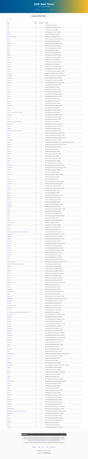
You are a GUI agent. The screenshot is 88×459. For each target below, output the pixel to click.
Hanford (8, 142)
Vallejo (8, 388)
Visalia (8, 397)
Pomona (8, 252)
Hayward (8, 146)
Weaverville (9, 404)
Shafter (8, 346)
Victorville (9, 395)
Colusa (8, 68)
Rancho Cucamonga (11, 261)
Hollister (8, 151)
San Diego (9, 303)
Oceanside (9, 225)
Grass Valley (9, 140)
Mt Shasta (9, 206)
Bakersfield (9, 34)
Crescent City (9, 80)
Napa (8, 208)
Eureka (8, 101)
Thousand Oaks (10, 365)
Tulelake (8, 376)
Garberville (9, 128)
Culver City (9, 82)
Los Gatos (9, 188)
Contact (50, 9)
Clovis (8, 64)
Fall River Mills (10, 105)
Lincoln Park (9, 174)
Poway (8, 257)
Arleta (8, 27)
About (46, 9)
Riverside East (10, 282)
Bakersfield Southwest (11, 36)
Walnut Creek (9, 399)
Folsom (8, 107)
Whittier (8, 415)
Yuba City (9, 427)
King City (8, 163)
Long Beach (9, 181)
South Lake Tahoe (10, 353)
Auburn (8, 32)
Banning (8, 38)
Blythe (8, 50)
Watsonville (9, 401)
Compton (9, 71)
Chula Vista (9, 61)
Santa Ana (9, 326)
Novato (8, 218)
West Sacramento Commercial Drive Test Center (16, 411)
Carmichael (9, 57)
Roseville (9, 287)
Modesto (8, 202)
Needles (8, 211)
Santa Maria (9, 333)
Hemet (8, 149)
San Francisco (10, 307)
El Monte (8, 98)
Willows (8, 417)
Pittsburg (9, 245)
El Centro (9, 94)
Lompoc (8, 179)
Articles (42, 9)
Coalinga (8, 66)
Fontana (8, 110)
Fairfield (8, 103)
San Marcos (9, 316)
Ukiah (8, 383)
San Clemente (10, 300)
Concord (8, 73)
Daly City (8, 84)
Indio (8, 156)
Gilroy (8, 133)
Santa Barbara (10, 328)
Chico (8, 59)
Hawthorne (9, 144)
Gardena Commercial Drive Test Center (14, 130)
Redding (8, 268)
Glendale (8, 135)
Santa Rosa (9, 339)
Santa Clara (9, 330)
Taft (8, 360)
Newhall (8, 213)
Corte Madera (9, 75)
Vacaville (8, 385)
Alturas (8, 25)
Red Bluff (9, 266)
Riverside (9, 280)
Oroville (8, 227)
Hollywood (9, 153)
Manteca (8, 192)
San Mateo (9, 319)
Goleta (8, 137)
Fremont (8, 117)
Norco (8, 215)
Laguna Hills (9, 165)
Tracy (8, 369)
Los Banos (9, 186)
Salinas (8, 293)
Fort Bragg (9, 114)
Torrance (8, 367)
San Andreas (9, 296)
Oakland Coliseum (10, 222)
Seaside (8, 344)
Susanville (9, 358)
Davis (8, 87)
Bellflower (9, 45)
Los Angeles (9, 183)
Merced (8, 199)
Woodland (9, 422)
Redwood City (9, 273)
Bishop (8, 48)
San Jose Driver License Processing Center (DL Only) (17, 312)
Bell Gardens (9, 43)
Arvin (8, 29)
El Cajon (8, 91)
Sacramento (9, 289)
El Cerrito (9, 96)
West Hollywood (10, 408)
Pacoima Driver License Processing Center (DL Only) (17, 231)
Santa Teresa (9, 342)
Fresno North (9, 123)
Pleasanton (9, 250)
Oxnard (8, 229)
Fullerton (8, 126)
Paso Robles (9, 241)
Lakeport (8, 169)
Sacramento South (10, 291)
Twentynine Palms (10, 381)
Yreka (8, 424)
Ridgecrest (9, 277)
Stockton (8, 355)
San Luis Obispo (10, 314)
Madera (8, 190)
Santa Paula (9, 337)
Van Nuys (9, 390)
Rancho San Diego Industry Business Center (15, 264)
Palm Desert (9, 234)
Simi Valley (9, 349)
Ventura (8, 392)
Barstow (8, 41)
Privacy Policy (53, 447)
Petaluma (9, 243)
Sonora (8, 351)
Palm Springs (9, 236)
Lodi (8, 176)
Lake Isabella (9, 167)
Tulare (8, 374)
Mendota (8, 197)
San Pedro (9, 321)
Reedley (8, 275)
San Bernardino (10, 298)
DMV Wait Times (44, 4)
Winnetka (9, 420)
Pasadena (9, 238)
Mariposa (9, 195)
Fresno (8, 119)
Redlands (9, 270)
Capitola (8, 55)
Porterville (9, 254)
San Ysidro (9, 323)
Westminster (9, 413)
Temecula (9, 362)
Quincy (8, 259)
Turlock (8, 378)
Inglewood (9, 158)
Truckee (8, 372)
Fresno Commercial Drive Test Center (14, 121)
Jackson (8, 160)
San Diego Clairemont (11, 305)
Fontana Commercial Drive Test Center (14, 112)
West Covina (9, 406)
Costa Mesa (9, 78)
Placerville (9, 248)
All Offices (38, 9)
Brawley (8, 52)
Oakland (8, 220)
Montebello (9, 204)
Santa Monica (9, 335)
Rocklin (8, 284)
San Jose (9, 310)
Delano (8, 89)
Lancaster (9, 172)
